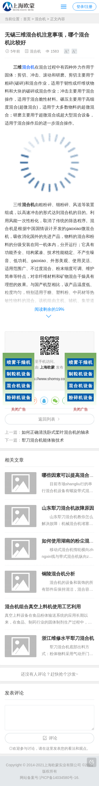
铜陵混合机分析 (58, 573)
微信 (55, 401)
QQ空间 (77, 401)
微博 (33, 401)
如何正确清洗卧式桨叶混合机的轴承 (55, 432)
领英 (88, 401)
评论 (53, 738)
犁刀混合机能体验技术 (43, 440)
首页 (27, 19)
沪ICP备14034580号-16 (58, 777)
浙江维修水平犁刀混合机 (68, 638)
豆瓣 (66, 401)
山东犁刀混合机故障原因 (68, 508)
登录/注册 (84, 6)
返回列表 (46, 419)
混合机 (40, 19)
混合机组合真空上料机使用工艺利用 (43, 606)
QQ (44, 401)
